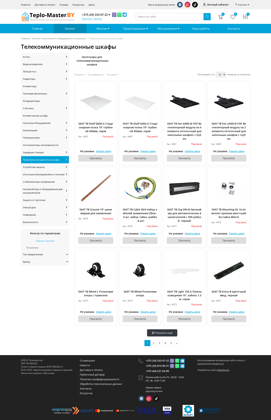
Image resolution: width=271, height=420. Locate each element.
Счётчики (45, 108)
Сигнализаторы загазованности (40, 145)
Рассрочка (78, 5)
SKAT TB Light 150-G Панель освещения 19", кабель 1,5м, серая (184, 295)
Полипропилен (45, 137)
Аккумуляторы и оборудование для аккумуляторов (45, 191)
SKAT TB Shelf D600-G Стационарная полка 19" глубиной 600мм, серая (95, 127)
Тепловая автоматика (45, 93)
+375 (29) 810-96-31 (157, 365)
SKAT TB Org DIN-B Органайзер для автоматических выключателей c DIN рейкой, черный (184, 215)
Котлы (45, 57)
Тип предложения (45, 254)
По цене (112, 74)
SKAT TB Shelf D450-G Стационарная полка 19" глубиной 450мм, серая (140, 127)
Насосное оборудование (45, 123)
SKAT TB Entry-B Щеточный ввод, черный (229, 293)
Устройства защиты (45, 167)
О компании (87, 360)
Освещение (45, 215)
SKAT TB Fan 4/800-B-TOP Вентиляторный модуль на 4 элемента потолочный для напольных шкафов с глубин (184, 131)
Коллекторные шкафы (35, 115)
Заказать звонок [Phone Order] (92, 18)
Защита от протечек (45, 200)
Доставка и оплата (45, 5)
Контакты (234, 28)
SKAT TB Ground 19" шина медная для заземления (95, 211)
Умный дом (45, 207)
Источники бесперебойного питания (45, 174)
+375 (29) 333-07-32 (157, 360)
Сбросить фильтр (45, 240)
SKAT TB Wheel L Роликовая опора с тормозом (95, 293)
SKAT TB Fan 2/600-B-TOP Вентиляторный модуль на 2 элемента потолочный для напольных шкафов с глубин (229, 131)
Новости (25, 5)
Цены (91, 5)
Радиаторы (45, 79)
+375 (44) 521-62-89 (157, 371)
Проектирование (135, 28)
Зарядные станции (45, 152)
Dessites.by (223, 370)
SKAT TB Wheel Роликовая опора (140, 293)
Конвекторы (30, 86)
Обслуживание (168, 28)
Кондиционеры (31, 101)
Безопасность (45, 222)
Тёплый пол (45, 71)
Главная (37, 28)
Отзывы (63, 5)
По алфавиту (96, 74)
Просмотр (96, 158)
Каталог (70, 28)
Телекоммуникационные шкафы (45, 160)
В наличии (32, 247)
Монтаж (102, 28)
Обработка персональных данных (101, 384)
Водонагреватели (45, 64)
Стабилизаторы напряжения (45, 182)
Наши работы (201, 28)
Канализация (45, 130)
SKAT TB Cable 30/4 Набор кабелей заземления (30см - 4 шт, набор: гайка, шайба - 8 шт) (140, 215)
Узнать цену (103, 151)
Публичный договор (92, 374)
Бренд (45, 261)
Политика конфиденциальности (99, 379)
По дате (79, 74)
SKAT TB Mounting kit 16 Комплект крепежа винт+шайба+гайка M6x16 (228, 213)
